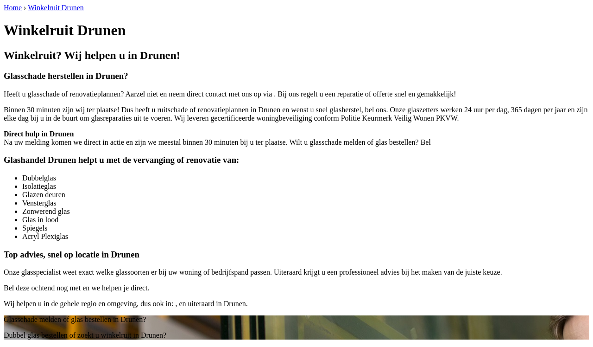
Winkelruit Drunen (56, 8)
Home (13, 8)
